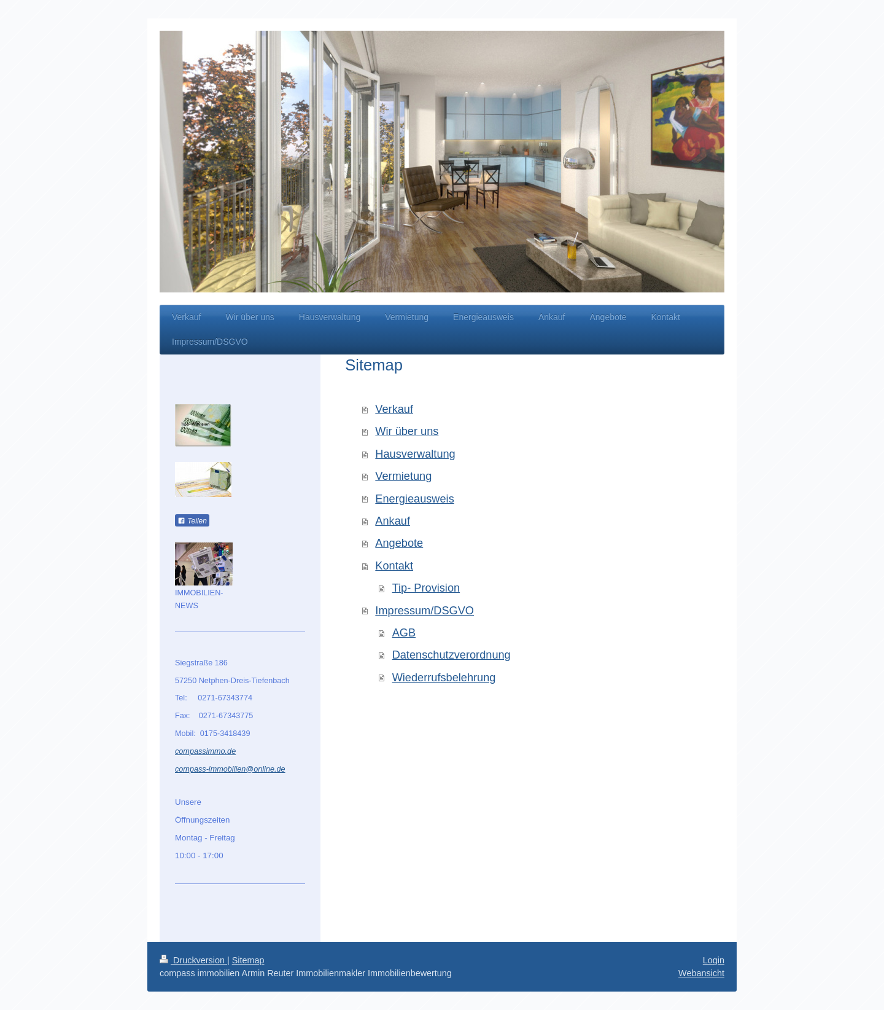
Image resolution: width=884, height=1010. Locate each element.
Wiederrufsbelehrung (444, 677)
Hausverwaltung (415, 454)
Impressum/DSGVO (424, 611)
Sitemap (248, 960)
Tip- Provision (426, 588)
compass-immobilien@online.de (230, 769)
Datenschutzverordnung (451, 655)
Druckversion (193, 960)
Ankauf (392, 521)
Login (713, 960)
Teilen (192, 521)
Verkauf (394, 409)
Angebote (399, 543)
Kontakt (394, 566)
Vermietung (403, 476)
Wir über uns (406, 431)
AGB (404, 633)
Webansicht (701, 973)
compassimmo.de (205, 751)
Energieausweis (414, 499)
